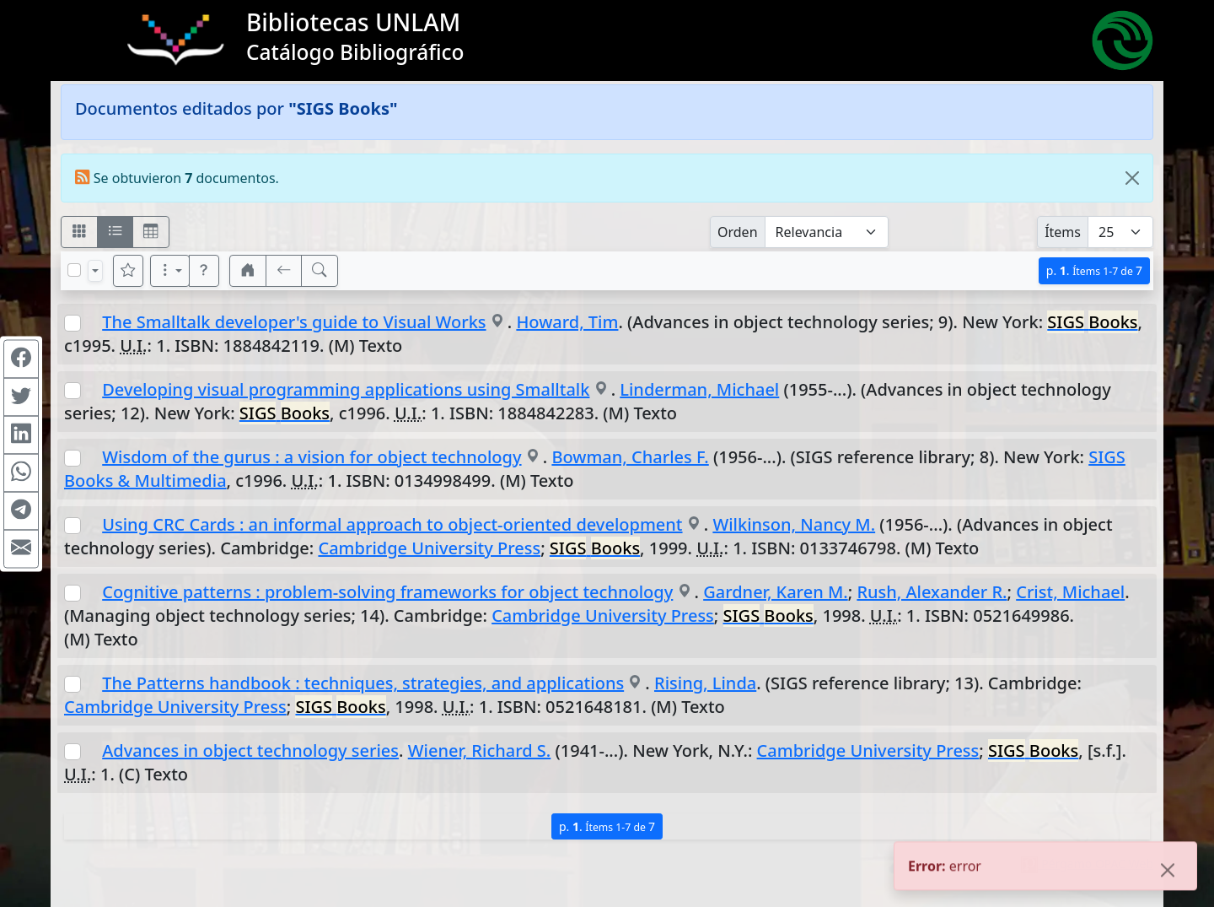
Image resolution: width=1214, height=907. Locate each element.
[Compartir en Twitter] (21, 396)
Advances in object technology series (250, 750)
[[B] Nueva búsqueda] (319, 271)
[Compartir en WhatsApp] (21, 472)
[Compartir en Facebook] (21, 358)
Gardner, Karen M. (775, 591)
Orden (737, 232)
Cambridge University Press (429, 548)
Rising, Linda (705, 683)
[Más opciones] (170, 271)
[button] (204, 271)
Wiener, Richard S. (479, 750)
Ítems (1063, 232)
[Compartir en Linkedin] (21, 434)
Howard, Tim (567, 321)
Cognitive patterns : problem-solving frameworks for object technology (387, 591)
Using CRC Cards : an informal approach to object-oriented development (392, 524)
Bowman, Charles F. (629, 456)
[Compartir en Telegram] (21, 510)
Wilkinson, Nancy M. (793, 524)
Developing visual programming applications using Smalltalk (345, 389)
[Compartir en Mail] (21, 548)
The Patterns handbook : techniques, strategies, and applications (363, 683)
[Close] (1132, 178)
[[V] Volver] (284, 271)
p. (1094, 270)
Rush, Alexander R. (932, 591)
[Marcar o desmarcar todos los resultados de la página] (74, 270)
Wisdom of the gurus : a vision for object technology (311, 456)
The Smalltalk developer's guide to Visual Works (294, 321)
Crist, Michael (1070, 591)
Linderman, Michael (699, 389)
